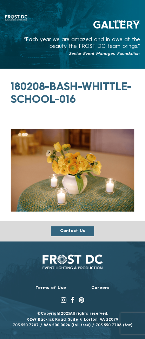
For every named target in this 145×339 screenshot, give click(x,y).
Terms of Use (50, 288)
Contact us (72, 231)
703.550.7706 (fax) (113, 325)
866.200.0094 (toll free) (67, 325)
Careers (100, 288)
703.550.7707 (26, 325)
